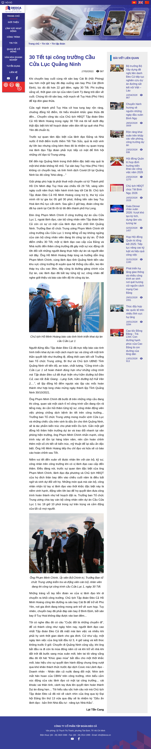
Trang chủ (13, 16)
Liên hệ (13, 72)
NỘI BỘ (7, 2)
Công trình (13, 37)
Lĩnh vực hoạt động (13, 29)
